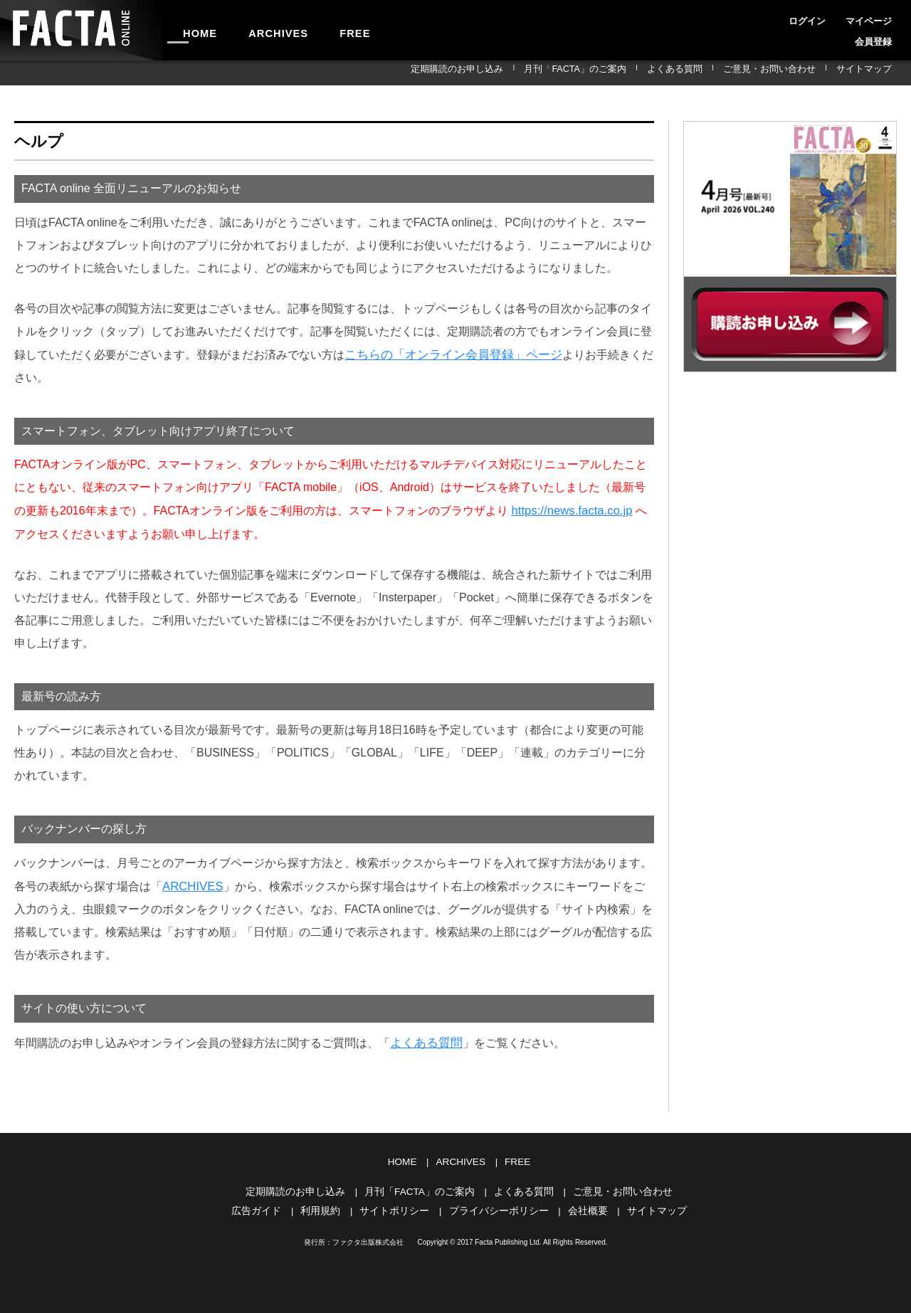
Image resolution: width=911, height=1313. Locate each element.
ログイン (783, 17)
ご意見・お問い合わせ (792, 73)
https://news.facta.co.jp (569, 509)
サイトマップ (871, 73)
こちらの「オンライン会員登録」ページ (446, 354)
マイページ (831, 17)
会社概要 (580, 1204)
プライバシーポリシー (497, 1204)
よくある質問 (713, 73)
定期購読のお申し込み (528, 73)
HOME (194, 30)
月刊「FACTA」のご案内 (629, 73)
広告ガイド (267, 1204)
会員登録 (880, 17)
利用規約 (328, 1204)
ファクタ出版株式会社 (368, 1236)
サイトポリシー (398, 1204)
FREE (324, 30)
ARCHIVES (260, 30)
